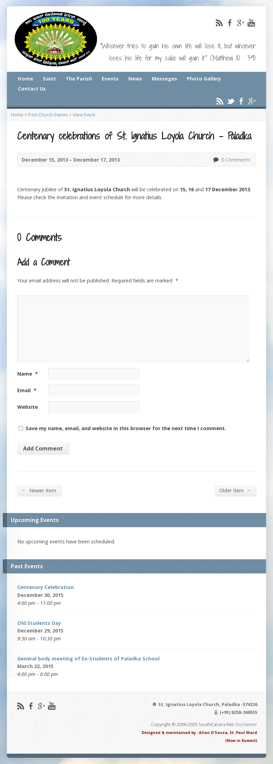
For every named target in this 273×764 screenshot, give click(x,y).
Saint (49, 78)
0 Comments (216, 160)
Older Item (235, 490)
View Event (84, 115)
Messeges (164, 78)
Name (27, 373)
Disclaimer (246, 724)
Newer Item (39, 490)
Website (27, 407)
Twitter (230, 101)
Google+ (240, 23)
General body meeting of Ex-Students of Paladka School (88, 658)
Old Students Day (39, 623)
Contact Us (32, 88)
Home (25, 78)
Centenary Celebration (45, 587)
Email (27, 390)
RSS (219, 23)
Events (110, 78)
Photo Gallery (204, 78)
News (135, 78)
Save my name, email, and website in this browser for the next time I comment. (126, 428)
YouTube (251, 23)
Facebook (230, 23)
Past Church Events (48, 115)
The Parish (78, 78)
